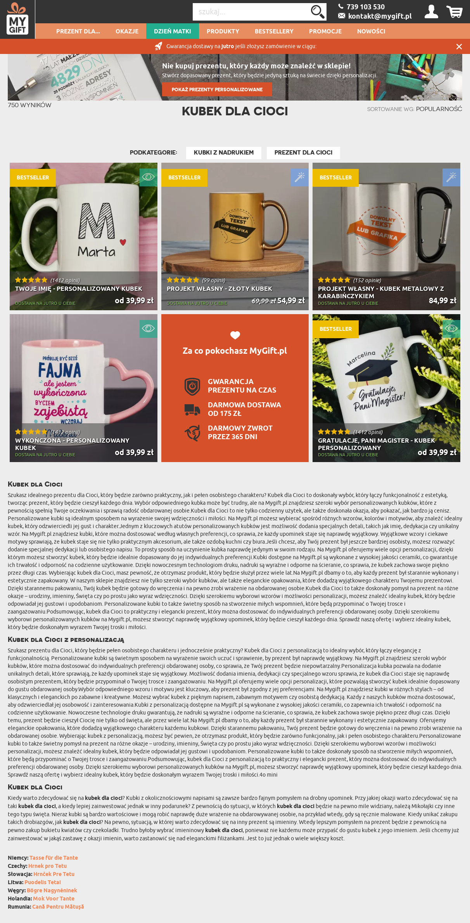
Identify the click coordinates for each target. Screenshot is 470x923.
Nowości (371, 32)
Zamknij (459, 46)
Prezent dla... (78, 32)
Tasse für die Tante (53, 858)
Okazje (127, 32)
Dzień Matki (172, 32)
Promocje (325, 32)
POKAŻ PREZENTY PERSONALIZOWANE (217, 89)
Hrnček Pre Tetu (53, 874)
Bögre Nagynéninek (52, 891)
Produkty (223, 32)
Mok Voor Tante (53, 899)
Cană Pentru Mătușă (58, 907)
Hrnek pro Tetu (47, 866)
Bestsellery (274, 32)
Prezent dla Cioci (303, 152)
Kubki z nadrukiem (224, 152)
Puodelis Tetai (42, 882)
